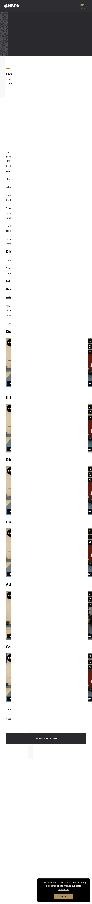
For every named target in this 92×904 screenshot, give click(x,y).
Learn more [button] (63, 889)
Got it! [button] (63, 896)
